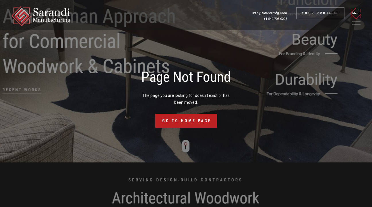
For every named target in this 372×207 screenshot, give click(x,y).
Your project (320, 13)
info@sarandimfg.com (269, 13)
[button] (357, 16)
